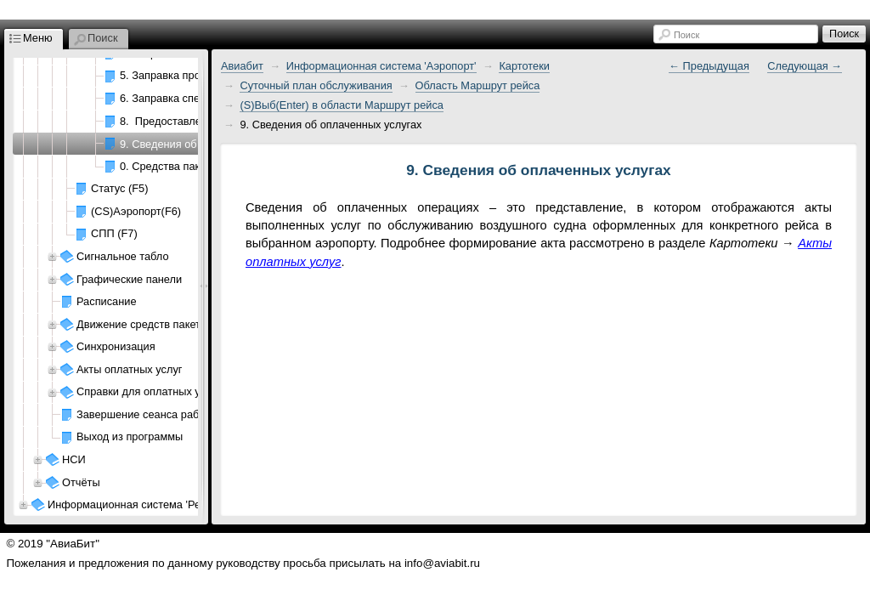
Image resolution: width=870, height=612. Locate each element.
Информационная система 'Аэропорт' (381, 66)
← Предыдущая (709, 66)
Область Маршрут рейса (477, 85)
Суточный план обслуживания (316, 85)
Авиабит (242, 66)
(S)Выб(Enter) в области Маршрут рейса (341, 105)
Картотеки (524, 66)
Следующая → (804, 66)
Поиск (686, 35)
